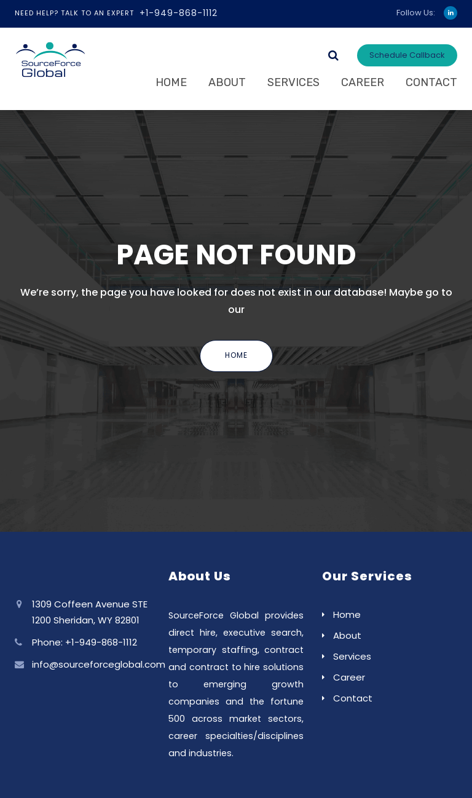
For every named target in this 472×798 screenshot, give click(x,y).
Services (293, 82)
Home (171, 82)
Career (362, 82)
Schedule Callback (407, 55)
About (227, 82)
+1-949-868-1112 (179, 13)
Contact (431, 82)
